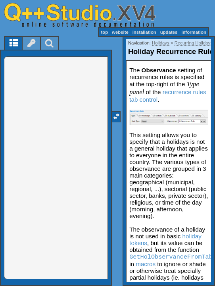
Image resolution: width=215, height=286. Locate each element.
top (104, 32)
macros (145, 264)
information (193, 32)
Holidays (160, 43)
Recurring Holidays (194, 43)
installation (144, 32)
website (120, 32)
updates (169, 32)
